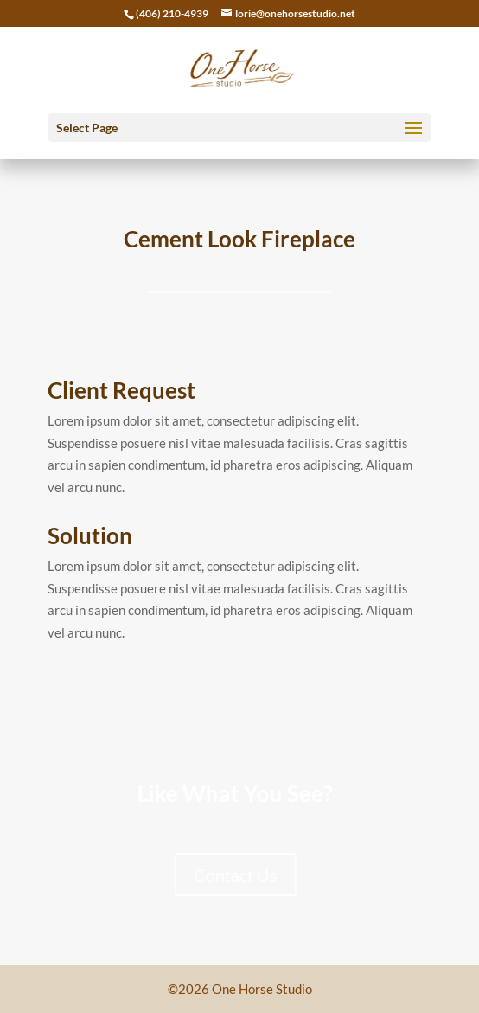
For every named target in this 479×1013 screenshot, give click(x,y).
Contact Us (218, 874)
